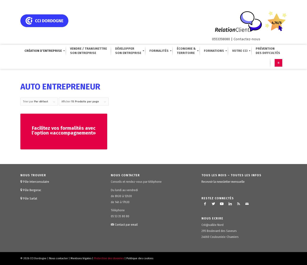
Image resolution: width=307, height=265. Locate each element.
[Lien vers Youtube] (221, 203)
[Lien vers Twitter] (213, 203)
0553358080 (221, 39)
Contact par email (126, 224)
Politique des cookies (139, 258)
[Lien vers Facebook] (205, 203)
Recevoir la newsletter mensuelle (223, 181)
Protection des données (109, 258)
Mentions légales (81, 258)
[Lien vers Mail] (247, 203)
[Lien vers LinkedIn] (230, 203)
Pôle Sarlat (30, 198)
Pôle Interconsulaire (36, 181)
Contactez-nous (247, 39)
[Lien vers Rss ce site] (238, 203)
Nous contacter (58, 258)
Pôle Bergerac (32, 190)
